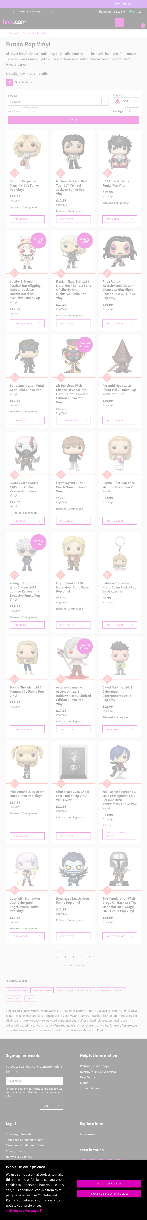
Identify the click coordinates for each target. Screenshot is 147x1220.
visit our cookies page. (24, 1210)
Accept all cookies (109, 1183)
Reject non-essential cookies (109, 1193)
